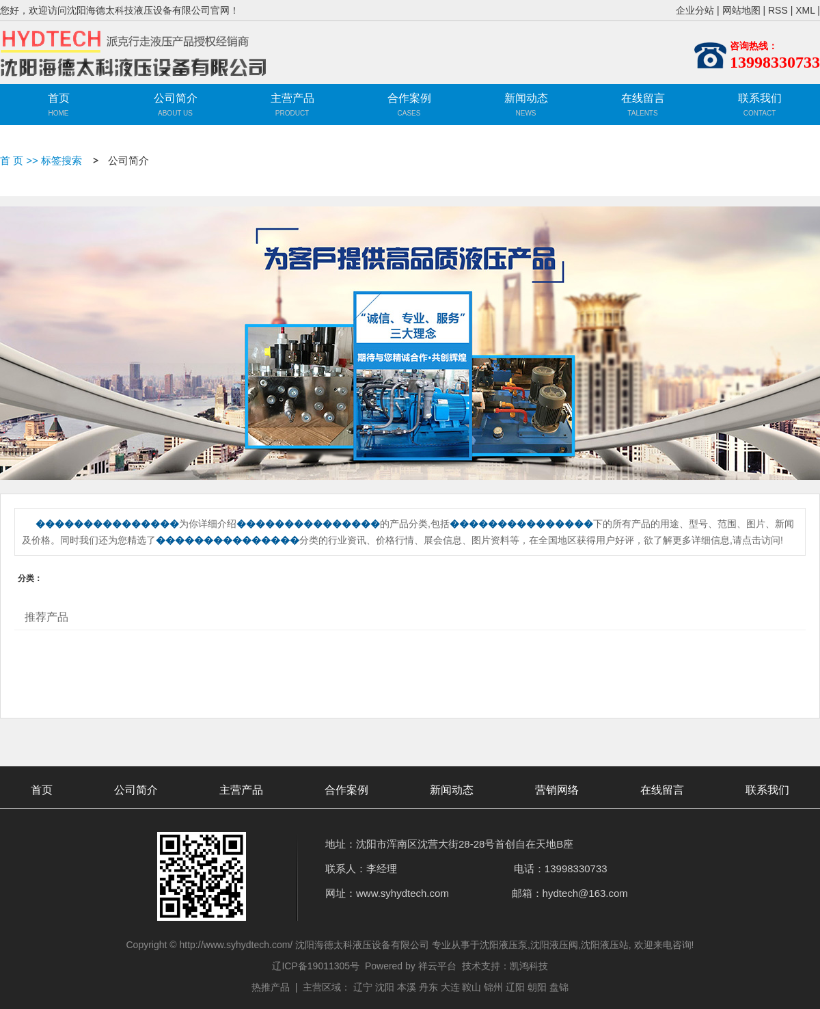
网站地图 (741, 10)
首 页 (11, 160)
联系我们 (760, 98)
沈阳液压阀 (554, 944)
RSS (778, 10)
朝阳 (537, 987)
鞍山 (471, 987)
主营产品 (292, 106)
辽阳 (515, 987)
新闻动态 (526, 98)
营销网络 (557, 790)
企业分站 (695, 10)
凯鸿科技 (529, 965)
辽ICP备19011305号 (315, 965)
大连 (450, 987)
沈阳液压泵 (504, 944)
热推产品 (270, 987)
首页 (59, 98)
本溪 (406, 987)
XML (805, 10)
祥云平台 (437, 965)
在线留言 (643, 98)
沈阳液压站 (605, 944)
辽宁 (362, 987)
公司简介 (175, 98)
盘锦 (559, 987)
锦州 (493, 987)
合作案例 (409, 98)
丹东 (428, 987)
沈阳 (384, 987)
